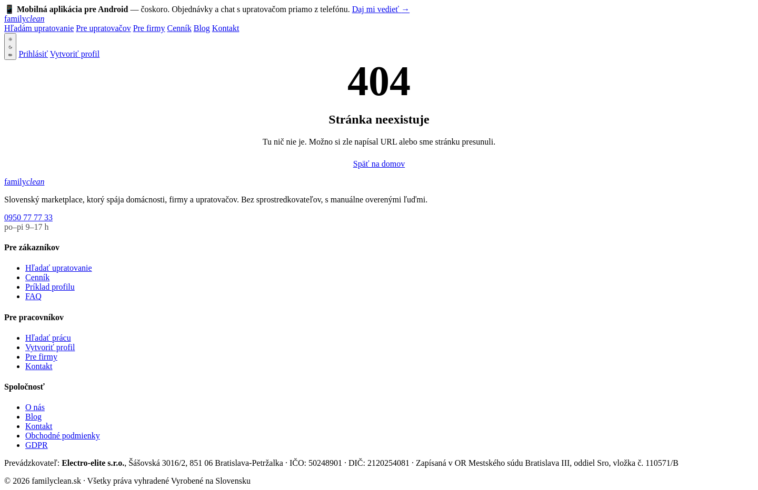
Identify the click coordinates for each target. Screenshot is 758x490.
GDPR (36, 445)
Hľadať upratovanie (58, 267)
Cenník (179, 28)
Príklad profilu (50, 286)
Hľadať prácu (48, 337)
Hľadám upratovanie (39, 28)
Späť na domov (379, 163)
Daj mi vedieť (381, 9)
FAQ (33, 296)
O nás (35, 407)
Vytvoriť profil (74, 53)
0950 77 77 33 (28, 217)
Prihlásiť (33, 53)
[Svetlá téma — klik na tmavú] (10, 46)
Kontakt (226, 28)
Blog (202, 28)
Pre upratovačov (103, 28)
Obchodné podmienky (62, 435)
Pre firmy (149, 28)
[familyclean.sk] (24, 18)
